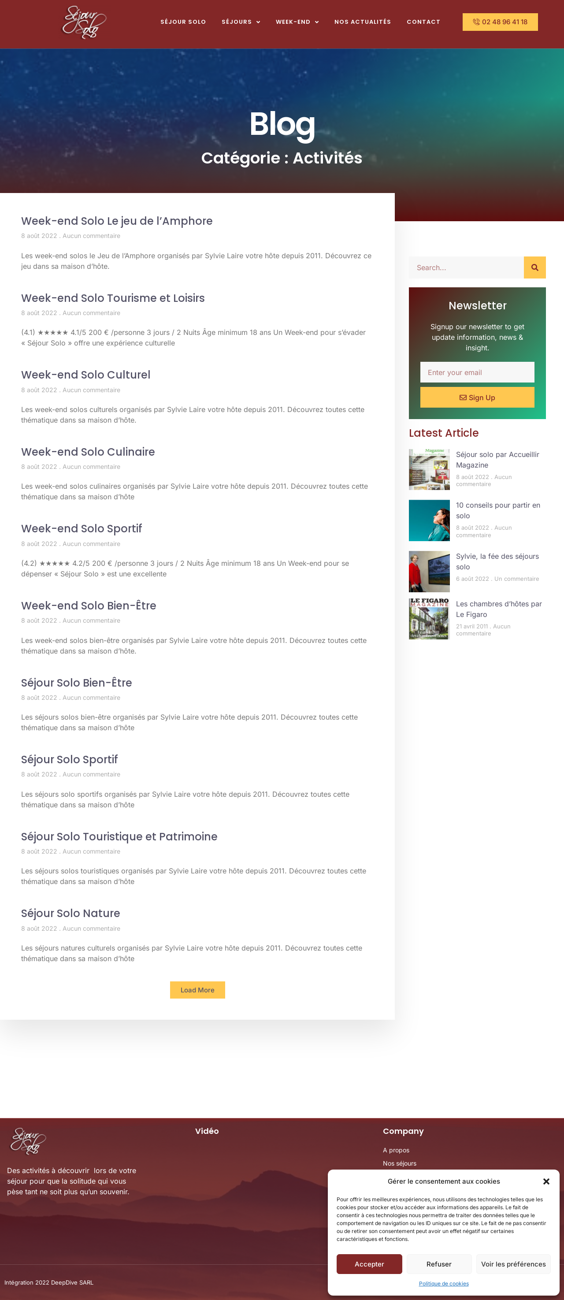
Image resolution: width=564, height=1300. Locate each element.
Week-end (297, 22)
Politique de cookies (444, 1283)
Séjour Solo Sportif (69, 759)
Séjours (241, 22)
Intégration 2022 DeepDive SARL (48, 1282)
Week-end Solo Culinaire (88, 452)
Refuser (439, 1264)
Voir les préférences (513, 1264)
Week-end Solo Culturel (86, 375)
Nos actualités (362, 22)
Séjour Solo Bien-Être (76, 683)
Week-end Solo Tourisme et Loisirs (113, 298)
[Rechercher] (535, 267)
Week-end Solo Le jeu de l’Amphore (117, 221)
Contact (424, 22)
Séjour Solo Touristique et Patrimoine (119, 836)
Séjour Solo (183, 22)
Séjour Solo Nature (70, 913)
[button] (546, 1181)
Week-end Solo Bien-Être (88, 605)
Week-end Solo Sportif (81, 528)
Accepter (369, 1264)
